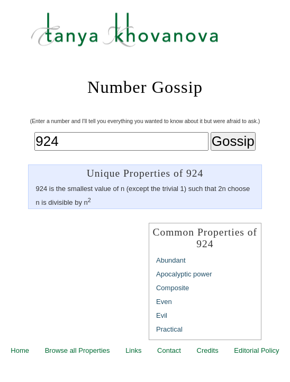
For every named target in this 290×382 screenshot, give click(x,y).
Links (133, 350)
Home (20, 350)
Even (164, 302)
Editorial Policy (256, 350)
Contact (169, 350)
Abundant (171, 260)
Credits (208, 350)
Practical (169, 329)
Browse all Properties (77, 350)
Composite (172, 288)
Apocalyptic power (184, 274)
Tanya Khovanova (158, 34)
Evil (161, 315)
